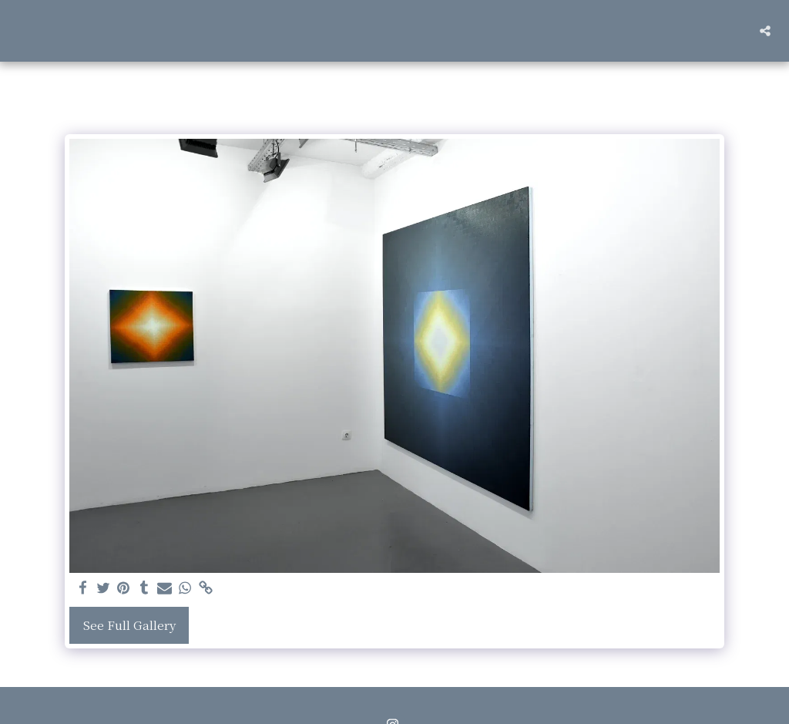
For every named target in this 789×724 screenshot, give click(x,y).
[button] (765, 31)
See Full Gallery (129, 625)
